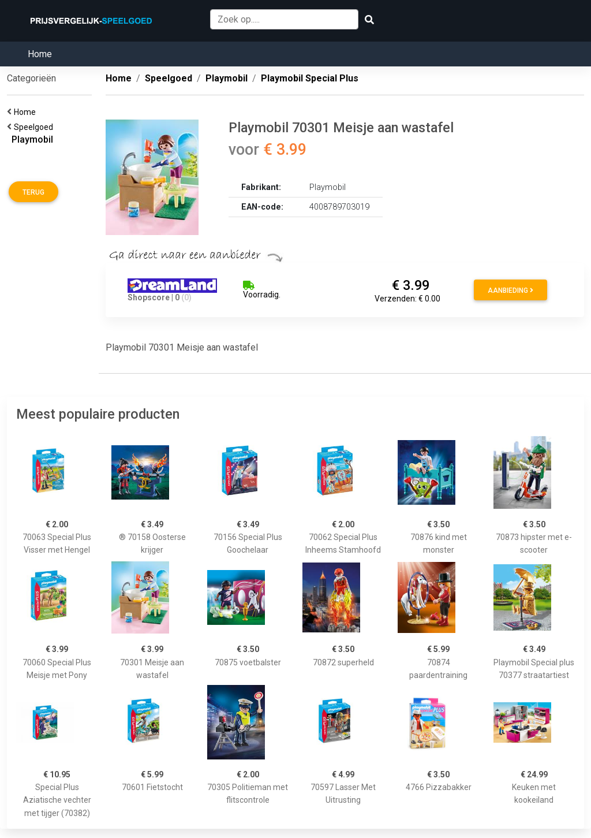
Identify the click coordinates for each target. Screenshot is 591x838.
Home (40, 54)
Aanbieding (510, 290)
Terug (33, 192)
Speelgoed (35, 127)
